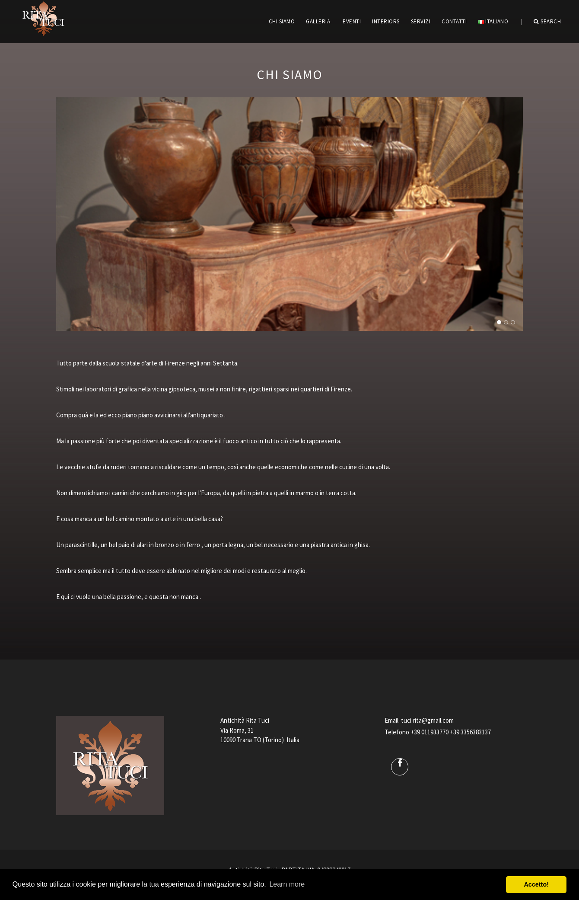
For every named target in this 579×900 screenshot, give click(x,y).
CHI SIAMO (282, 21)
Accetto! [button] (536, 884)
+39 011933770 (429, 732)
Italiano (493, 21)
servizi (421, 21)
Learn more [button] (287, 884)
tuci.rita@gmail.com (427, 720)
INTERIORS (386, 21)
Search (547, 21)
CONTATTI (454, 21)
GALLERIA (318, 21)
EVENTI (352, 21)
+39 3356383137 (470, 732)
